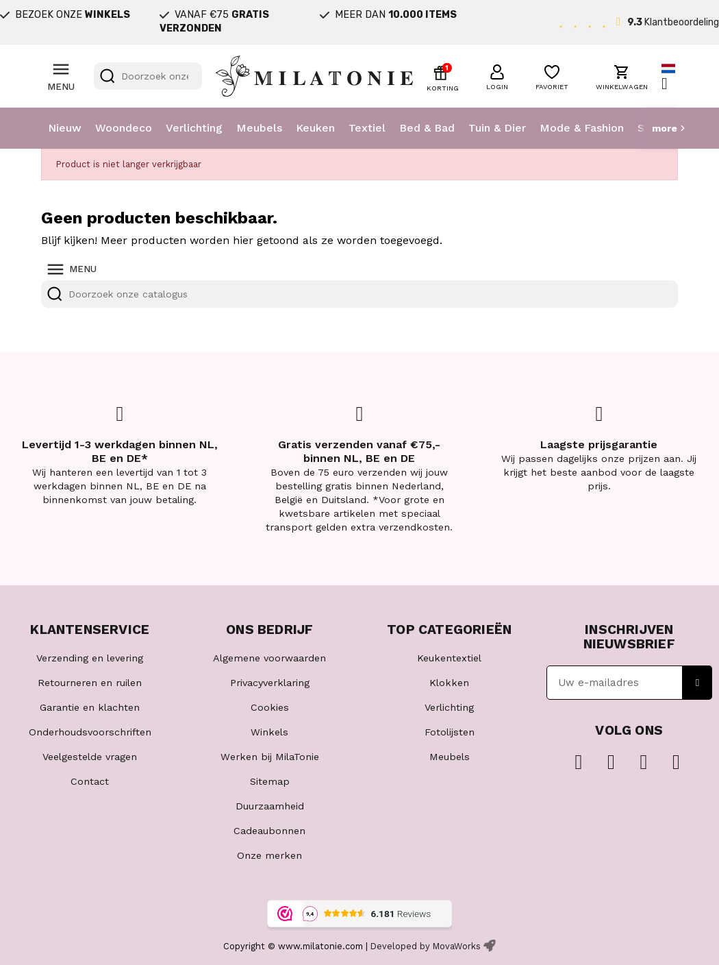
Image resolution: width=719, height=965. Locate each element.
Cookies (270, 707)
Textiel (367, 127)
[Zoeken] (148, 76)
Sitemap (270, 781)
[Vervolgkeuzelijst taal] (669, 76)
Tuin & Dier (497, 127)
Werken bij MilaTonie (269, 756)
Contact (90, 781)
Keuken (315, 127)
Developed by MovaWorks (425, 946)
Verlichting (194, 127)
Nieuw (64, 127)
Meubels (259, 127)
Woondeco (123, 127)
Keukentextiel (449, 657)
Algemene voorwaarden (269, 657)
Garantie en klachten (90, 707)
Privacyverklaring (270, 682)
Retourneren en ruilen (90, 682)
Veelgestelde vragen (89, 756)
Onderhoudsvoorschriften (90, 731)
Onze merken (269, 855)
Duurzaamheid (270, 806)
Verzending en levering (89, 657)
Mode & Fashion (582, 127)
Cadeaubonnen (269, 830)
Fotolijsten (450, 731)
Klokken (449, 682)
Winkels (269, 731)
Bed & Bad (427, 127)
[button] (497, 75)
